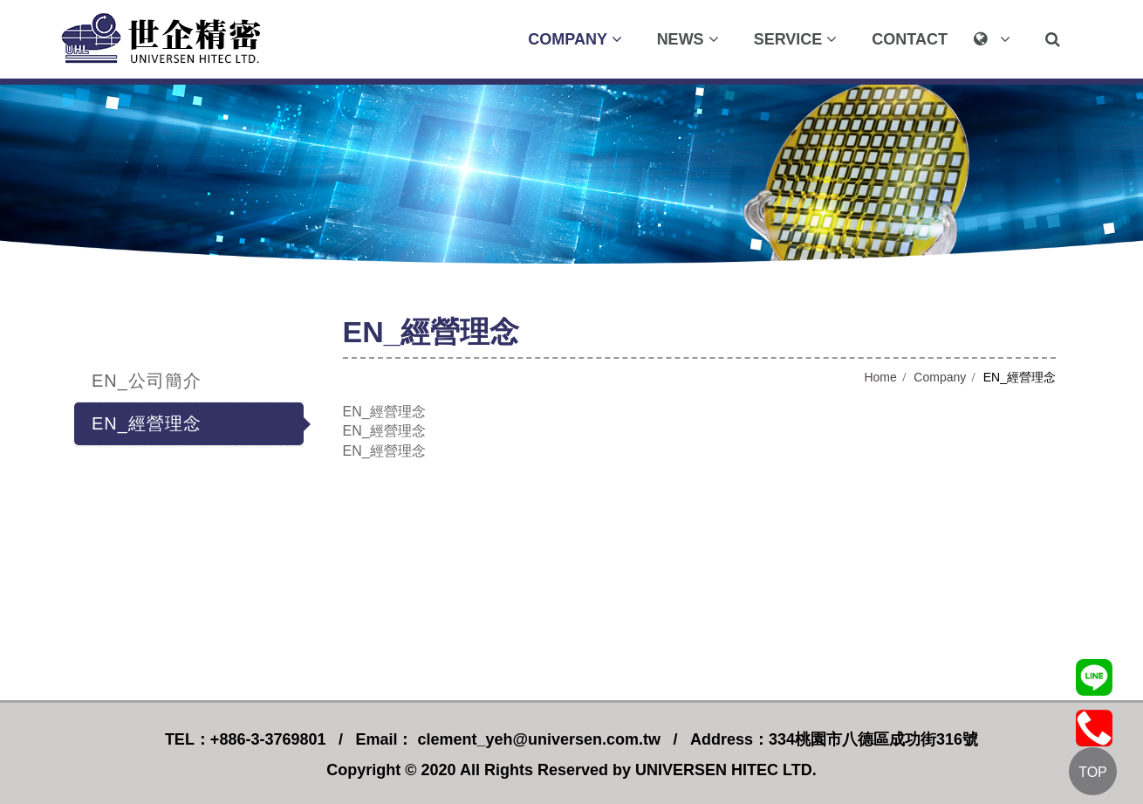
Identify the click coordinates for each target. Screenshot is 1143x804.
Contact (910, 39)
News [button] (688, 39)
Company (940, 377)
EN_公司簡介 (147, 380)
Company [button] (574, 39)
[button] (996, 39)
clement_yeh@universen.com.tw (536, 739)
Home (880, 377)
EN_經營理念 (147, 423)
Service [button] (796, 39)
